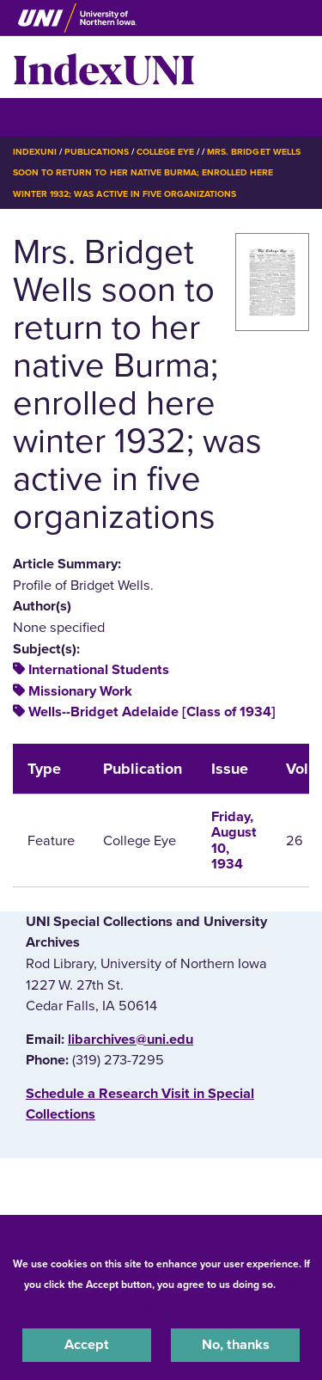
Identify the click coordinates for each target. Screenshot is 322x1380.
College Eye (165, 151)
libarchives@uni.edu (130, 1039)
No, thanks (236, 1344)
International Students (98, 669)
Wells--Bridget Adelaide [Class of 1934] (152, 712)
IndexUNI (104, 67)
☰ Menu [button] (43, 116)
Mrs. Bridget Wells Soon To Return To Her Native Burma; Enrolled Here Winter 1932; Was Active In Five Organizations (157, 172)
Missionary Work (80, 691)
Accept (86, 1344)
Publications (96, 151)
